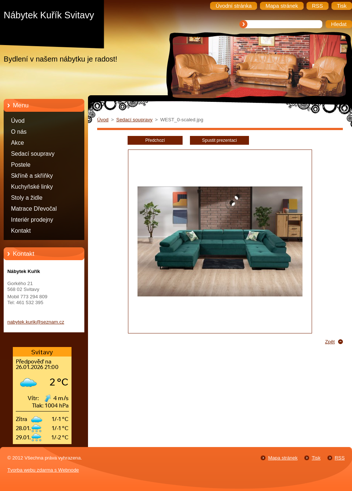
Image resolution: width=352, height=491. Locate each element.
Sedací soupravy (33, 154)
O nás (18, 132)
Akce (17, 143)
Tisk (316, 458)
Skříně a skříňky (32, 176)
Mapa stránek (282, 458)
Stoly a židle (27, 198)
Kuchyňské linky (32, 187)
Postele (20, 165)
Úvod (18, 121)
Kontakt (21, 231)
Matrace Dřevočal (34, 209)
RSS (340, 458)
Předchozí (155, 140)
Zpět (330, 341)
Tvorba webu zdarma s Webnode (43, 470)
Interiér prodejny (32, 220)
